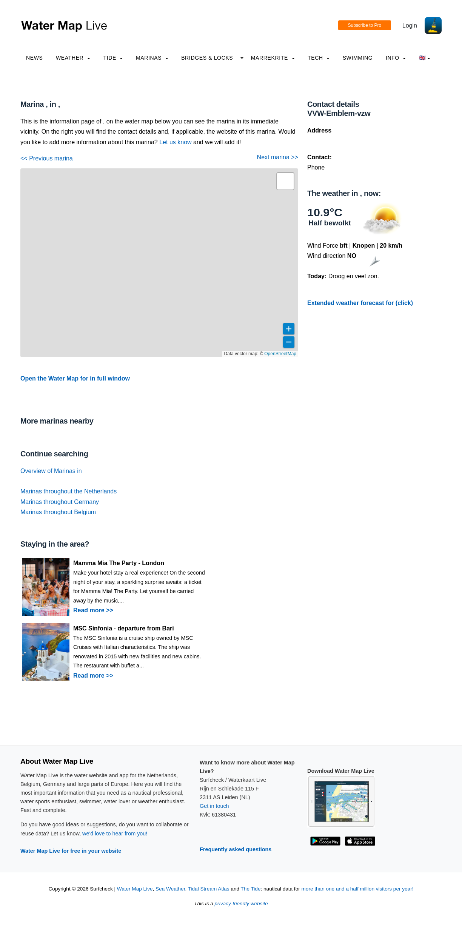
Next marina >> (277, 157)
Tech (319, 58)
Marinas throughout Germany (59, 502)
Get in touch (214, 806)
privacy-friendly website (241, 903)
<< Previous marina (46, 158)
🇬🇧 (425, 58)
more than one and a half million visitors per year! (358, 889)
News (34, 58)
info (396, 58)
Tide (113, 58)
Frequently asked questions (235, 849)
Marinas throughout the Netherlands (68, 491)
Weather (73, 58)
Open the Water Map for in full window (75, 378)
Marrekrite (273, 58)
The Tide (251, 889)
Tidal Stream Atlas (208, 889)
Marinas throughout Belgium (58, 512)
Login (409, 25)
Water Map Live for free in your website (70, 851)
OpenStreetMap (280, 353)
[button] (285, 181)
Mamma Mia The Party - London (118, 563)
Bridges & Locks (207, 58)
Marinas (152, 58)
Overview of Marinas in (51, 471)
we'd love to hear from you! (114, 833)
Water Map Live (135, 889)
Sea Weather (170, 889)
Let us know (175, 142)
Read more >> (93, 610)
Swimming (358, 58)
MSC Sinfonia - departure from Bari (123, 628)
